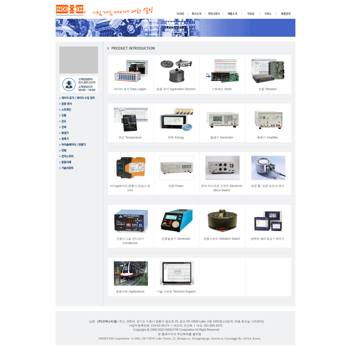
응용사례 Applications (130, 291)
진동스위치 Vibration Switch (222, 238)
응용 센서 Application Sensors (176, 89)
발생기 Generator (221, 137)
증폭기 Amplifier (267, 137)
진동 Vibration (268, 89)
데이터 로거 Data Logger (130, 89)
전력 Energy (176, 137)
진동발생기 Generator (176, 238)
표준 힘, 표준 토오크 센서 (267, 186)
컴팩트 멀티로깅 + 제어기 (267, 238)
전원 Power (175, 186)
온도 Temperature (130, 137)
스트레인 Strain (222, 89)
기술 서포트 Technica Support (176, 291)
